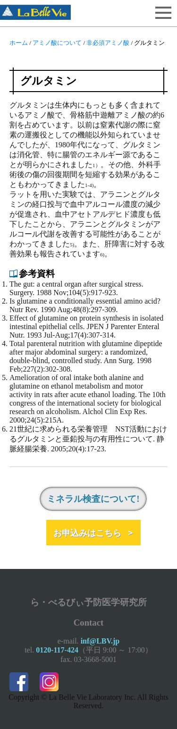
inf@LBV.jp (100, 641)
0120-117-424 (57, 650)
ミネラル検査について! (93, 499)
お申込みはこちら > (93, 532)
